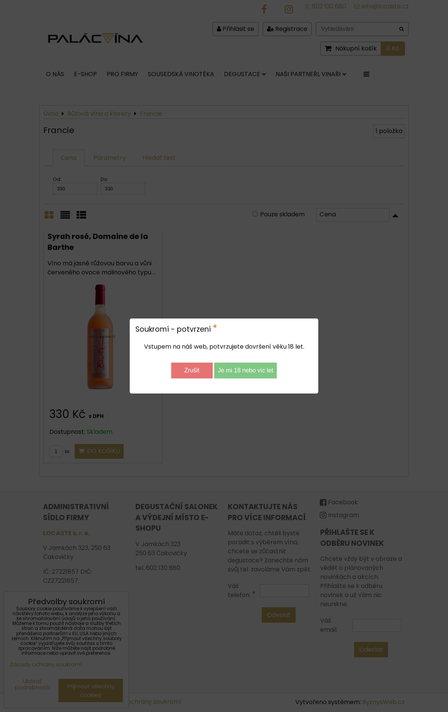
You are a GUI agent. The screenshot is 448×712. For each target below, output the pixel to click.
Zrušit (191, 370)
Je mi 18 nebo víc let (245, 370)
